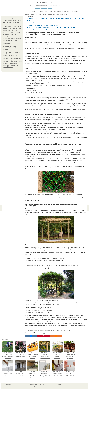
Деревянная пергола (33, 330)
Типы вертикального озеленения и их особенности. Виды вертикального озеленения (12, 54)
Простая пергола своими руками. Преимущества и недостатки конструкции (47, 29)
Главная (37, 8)
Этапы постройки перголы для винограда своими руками (44, 25)
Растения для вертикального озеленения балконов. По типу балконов (11, 48)
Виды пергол (32, 23)
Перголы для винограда (50, 330)
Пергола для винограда (35, 22)
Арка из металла (44, 3)
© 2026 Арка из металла (7, 384)
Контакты (31, 384)
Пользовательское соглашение (38, 384)
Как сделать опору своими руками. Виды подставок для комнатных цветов (12, 22)
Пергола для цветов (59, 330)
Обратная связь (59, 384)
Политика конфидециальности (35, 386)
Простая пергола (67, 330)
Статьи (50, 8)
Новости (44, 8)
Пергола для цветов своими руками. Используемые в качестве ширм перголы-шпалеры (51, 27)
